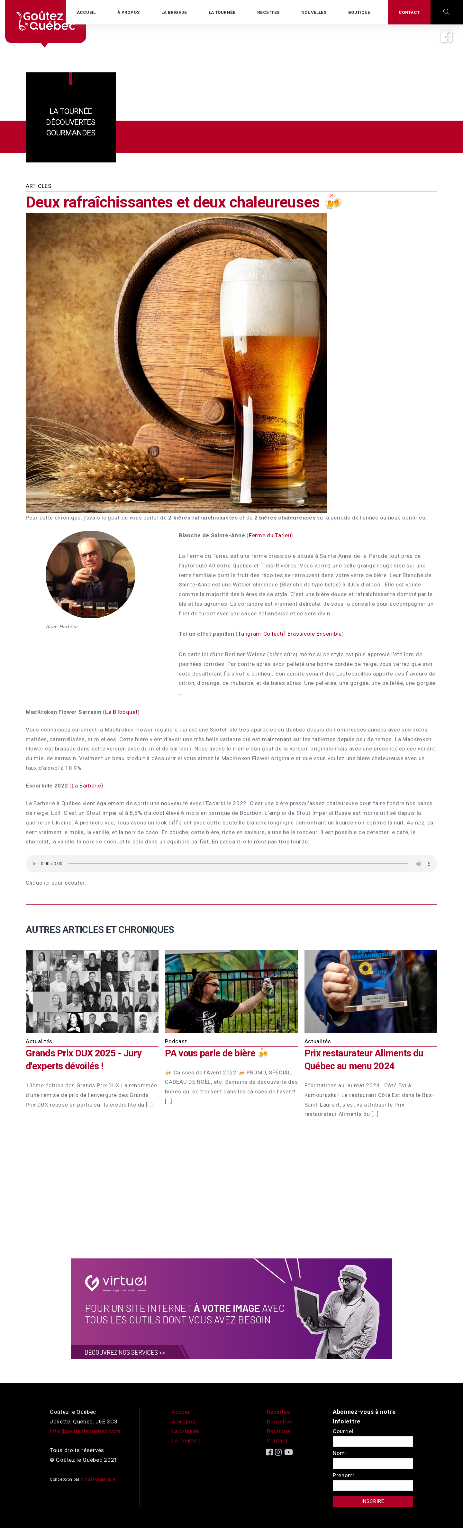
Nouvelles (279, 1421)
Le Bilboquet (121, 712)
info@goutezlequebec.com (85, 1431)
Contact (277, 1440)
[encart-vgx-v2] (231, 1308)
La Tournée (186, 1440)
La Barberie (86, 785)
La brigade (185, 1431)
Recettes (278, 1412)
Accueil (181, 1412)
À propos (183, 1421)
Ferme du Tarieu (270, 535)
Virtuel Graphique (98, 1479)
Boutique (278, 1431)
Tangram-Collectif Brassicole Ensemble (290, 634)
